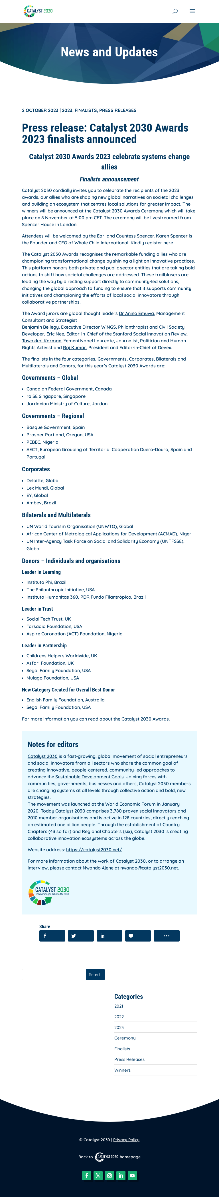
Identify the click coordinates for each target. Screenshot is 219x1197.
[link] (38, 11)
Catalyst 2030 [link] (43, 756)
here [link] (168, 242)
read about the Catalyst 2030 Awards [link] (128, 719)
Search (95, 974)
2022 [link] (119, 1016)
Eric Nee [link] (55, 334)
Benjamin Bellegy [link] (40, 327)
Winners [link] (122, 1070)
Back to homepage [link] (109, 1156)
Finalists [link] (86, 110)
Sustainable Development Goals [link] (89, 776)
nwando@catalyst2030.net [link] (149, 868)
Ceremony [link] (125, 1038)
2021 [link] (118, 1006)
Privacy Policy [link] (126, 1139)
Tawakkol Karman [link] (41, 340)
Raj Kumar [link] (74, 347)
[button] (192, 15)
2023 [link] (67, 110)
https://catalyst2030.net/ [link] (94, 849)
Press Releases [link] (118, 110)
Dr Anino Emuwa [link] (136, 313)
